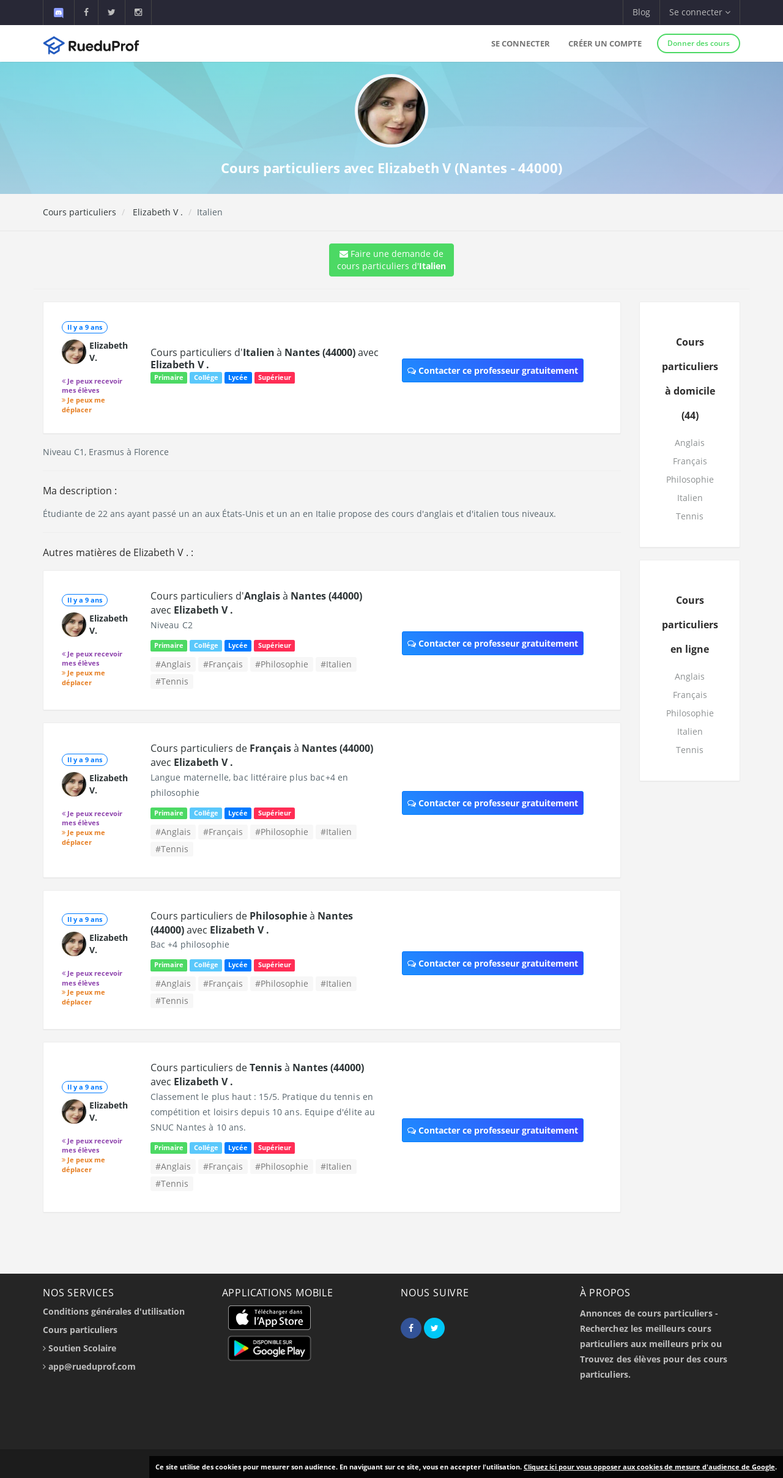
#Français (223, 664)
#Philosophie (281, 664)
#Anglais (173, 664)
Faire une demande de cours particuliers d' (391, 260)
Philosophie (690, 479)
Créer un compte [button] (605, 43)
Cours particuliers (79, 212)
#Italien (336, 664)
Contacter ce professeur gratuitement (492, 370)
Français (690, 461)
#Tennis (171, 681)
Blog (641, 12)
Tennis (689, 516)
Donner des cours (698, 43)
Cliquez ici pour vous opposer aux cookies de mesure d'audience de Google (649, 1466)
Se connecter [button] (699, 12)
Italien (690, 497)
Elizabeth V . (156, 212)
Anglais (690, 442)
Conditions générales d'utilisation (114, 1311)
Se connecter (520, 43)
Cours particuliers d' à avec (264, 358)
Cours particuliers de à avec (251, 923)
